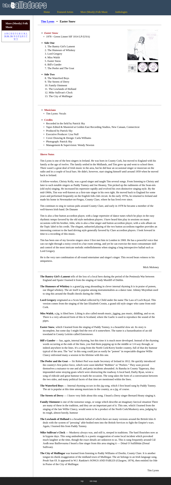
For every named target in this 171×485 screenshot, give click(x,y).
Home (47, 12)
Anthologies (121, 12)
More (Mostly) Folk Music (94, 12)
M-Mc (7, 36)
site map (93, 481)
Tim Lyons (47, 21)
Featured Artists (65, 12)
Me (11, 36)
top (82, 481)
